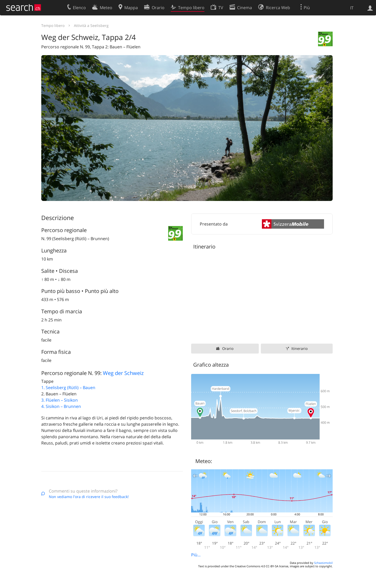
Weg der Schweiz (123, 373)
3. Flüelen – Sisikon (59, 400)
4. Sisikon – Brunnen (61, 406)
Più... (196, 555)
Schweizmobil (323, 563)
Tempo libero (52, 25)
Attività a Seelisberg (91, 25)
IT (352, 8)
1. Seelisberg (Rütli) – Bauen (68, 387)
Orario (227, 348)
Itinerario (299, 348)
